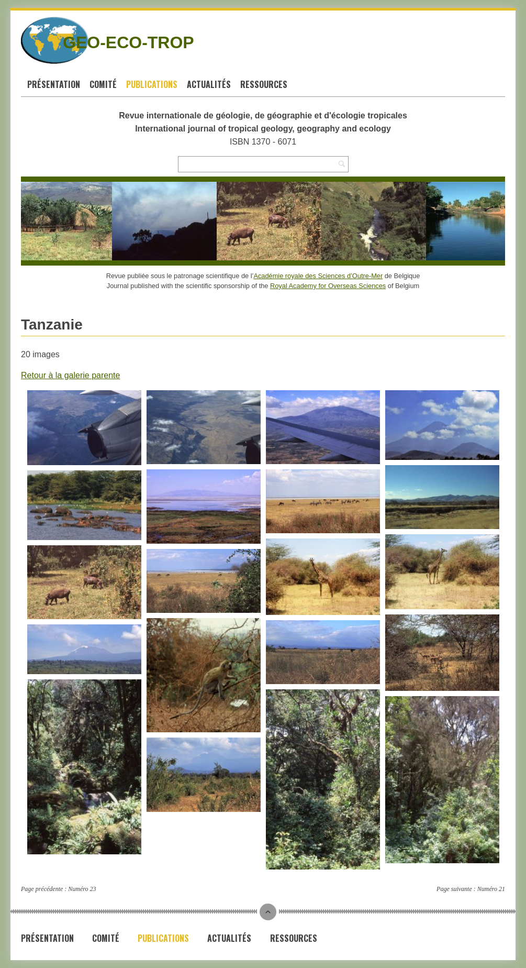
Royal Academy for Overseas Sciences (328, 286)
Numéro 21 (491, 889)
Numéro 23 (82, 889)
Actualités (209, 84)
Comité (103, 84)
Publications (151, 84)
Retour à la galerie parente (70, 375)
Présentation (53, 84)
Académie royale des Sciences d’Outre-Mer (318, 276)
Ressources (263, 84)
